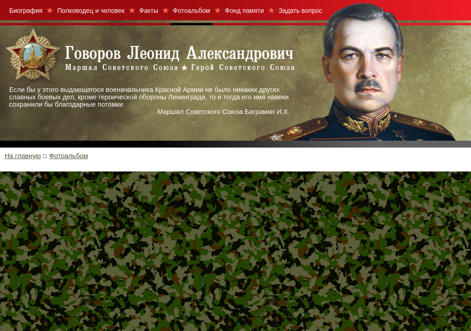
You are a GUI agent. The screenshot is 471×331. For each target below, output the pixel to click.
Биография (25, 10)
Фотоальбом (191, 10)
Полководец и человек (90, 10)
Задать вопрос (300, 10)
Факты (148, 10)
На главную (23, 156)
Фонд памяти (244, 10)
